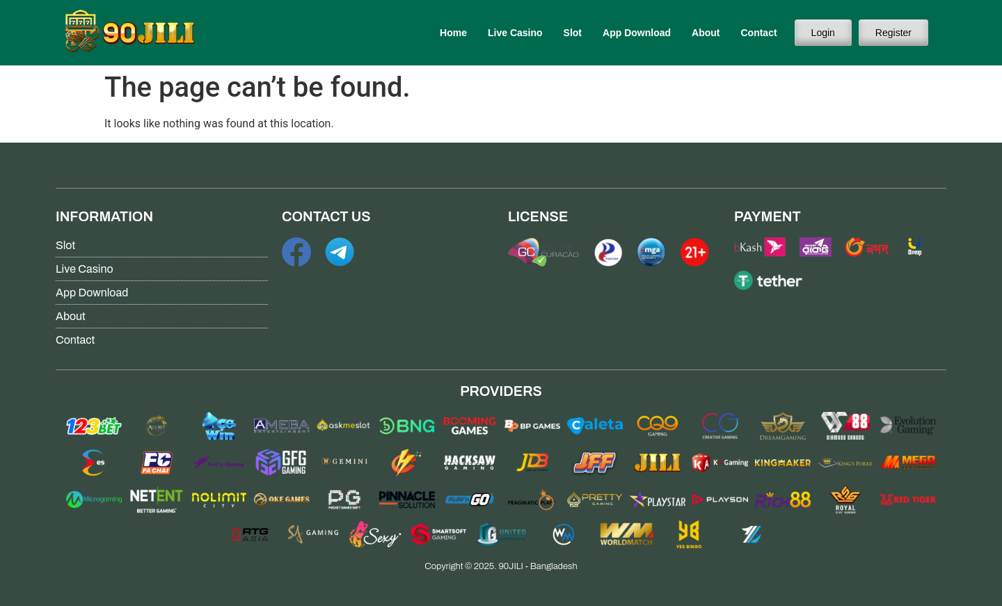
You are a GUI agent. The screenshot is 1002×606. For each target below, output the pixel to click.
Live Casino (515, 32)
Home (453, 32)
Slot (573, 32)
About (705, 32)
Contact (758, 32)
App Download (637, 32)
